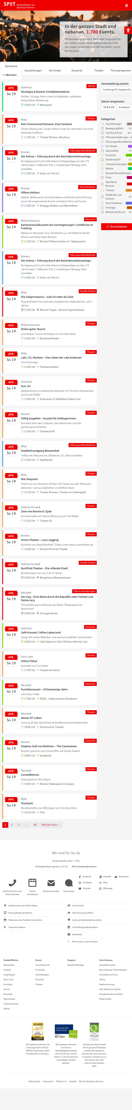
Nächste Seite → (51, 824)
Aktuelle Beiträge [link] (75, 965)
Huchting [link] (8, 984)
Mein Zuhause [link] (106, 960)
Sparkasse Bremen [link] (11, 70)
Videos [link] (102, 979)
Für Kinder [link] (55, 70)
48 (34, 824)
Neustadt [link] (8, 994)
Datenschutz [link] (34, 1081)
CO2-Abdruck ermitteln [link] (110, 989)
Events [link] (38, 960)
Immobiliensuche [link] (107, 965)
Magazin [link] (71, 960)
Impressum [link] (48, 1081)
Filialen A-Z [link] (61, 1081)
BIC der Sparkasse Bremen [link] (91, 1081)
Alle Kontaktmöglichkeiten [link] (84, 866)
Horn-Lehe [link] (8, 979)
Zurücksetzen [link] (118, 226)
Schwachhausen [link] (11, 1004)
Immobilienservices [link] (108, 975)
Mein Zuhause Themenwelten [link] (113, 970)
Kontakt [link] (72, 1081)
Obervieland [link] (9, 999)
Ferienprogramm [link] (121, 70)
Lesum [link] (7, 989)
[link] (128, 30)
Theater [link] (99, 70)
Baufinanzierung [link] (106, 984)
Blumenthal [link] (9, 965)
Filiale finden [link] (105, 999)
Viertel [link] (7, 1009)
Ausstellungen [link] (33, 70)
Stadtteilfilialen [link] (11, 960)
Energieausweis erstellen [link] (111, 994)
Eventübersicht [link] (42, 965)
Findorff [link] (7, 970)
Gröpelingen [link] (9, 975)
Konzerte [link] (77, 70)
